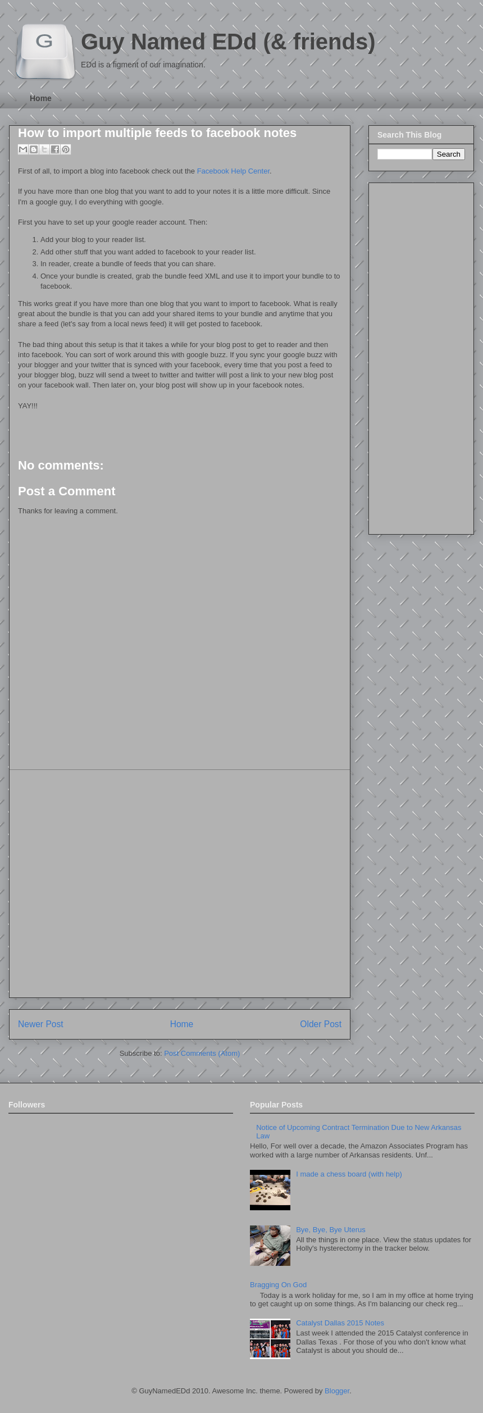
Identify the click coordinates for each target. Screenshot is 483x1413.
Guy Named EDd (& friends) (228, 41)
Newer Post (40, 1024)
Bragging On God (278, 1284)
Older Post (320, 1024)
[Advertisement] (105, 883)
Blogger (337, 1391)
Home (41, 98)
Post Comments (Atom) (202, 1053)
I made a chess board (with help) (349, 1174)
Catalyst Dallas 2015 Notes (340, 1323)
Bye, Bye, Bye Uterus (331, 1229)
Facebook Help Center (233, 171)
